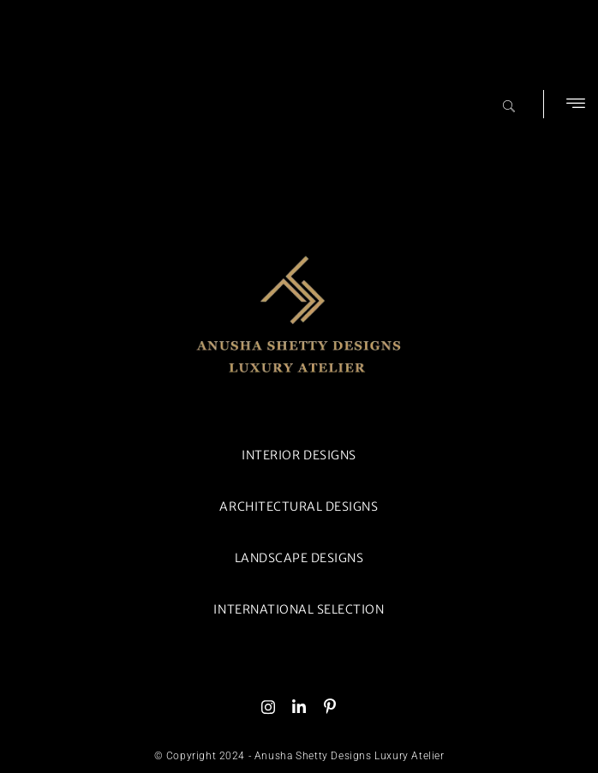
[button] (575, 104)
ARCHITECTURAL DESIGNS (298, 506)
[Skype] (330, 706)
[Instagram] (268, 706)
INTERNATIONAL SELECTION (298, 609)
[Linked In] (299, 706)
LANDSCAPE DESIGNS (299, 558)
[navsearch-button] (508, 98)
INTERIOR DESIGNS (299, 455)
